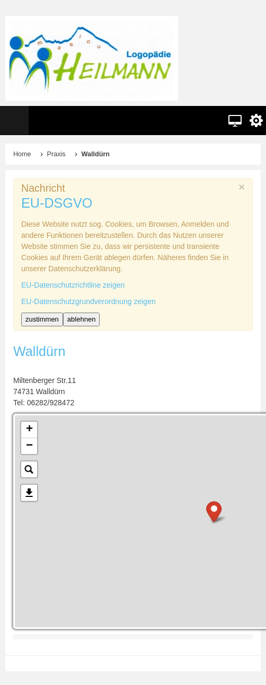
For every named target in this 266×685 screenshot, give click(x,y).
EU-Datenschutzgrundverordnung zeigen (88, 301)
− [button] (29, 446)
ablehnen (81, 319)
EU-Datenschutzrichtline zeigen (73, 285)
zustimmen (42, 319)
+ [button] (29, 430)
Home (22, 154)
